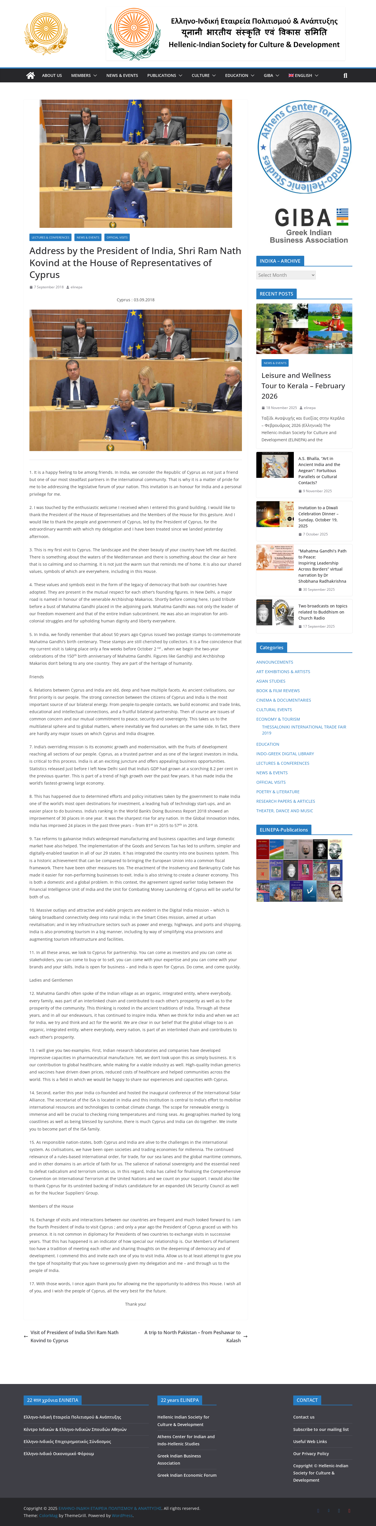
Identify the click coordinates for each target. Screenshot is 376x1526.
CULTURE (201, 75)
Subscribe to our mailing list (321, 1429)
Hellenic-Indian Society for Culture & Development (320, 1473)
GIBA (268, 75)
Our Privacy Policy (311, 1453)
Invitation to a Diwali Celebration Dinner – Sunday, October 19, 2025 (318, 517)
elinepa (76, 287)
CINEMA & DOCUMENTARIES (283, 700)
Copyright (303, 1465)
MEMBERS (81, 75)
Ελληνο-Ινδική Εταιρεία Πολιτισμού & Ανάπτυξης (72, 1417)
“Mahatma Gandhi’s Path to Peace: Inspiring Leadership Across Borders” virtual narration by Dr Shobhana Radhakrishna (322, 566)
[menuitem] (300, 75)
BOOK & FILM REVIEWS (278, 690)
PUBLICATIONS (161, 75)
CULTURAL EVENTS (274, 709)
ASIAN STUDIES (270, 681)
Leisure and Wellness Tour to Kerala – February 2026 (303, 385)
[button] (94, 75)
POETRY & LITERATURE (278, 791)
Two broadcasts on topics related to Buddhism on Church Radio (322, 612)
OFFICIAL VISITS (117, 237)
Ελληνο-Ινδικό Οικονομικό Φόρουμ (59, 1453)
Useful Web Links (310, 1441)
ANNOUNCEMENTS (274, 662)
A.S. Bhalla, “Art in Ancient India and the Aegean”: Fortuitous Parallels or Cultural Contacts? (319, 470)
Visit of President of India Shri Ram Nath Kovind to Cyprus (71, 1336)
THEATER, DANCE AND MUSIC (284, 810)
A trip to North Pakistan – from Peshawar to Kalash (196, 1336)
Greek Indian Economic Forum (187, 1475)
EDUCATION (236, 75)
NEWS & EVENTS (122, 75)
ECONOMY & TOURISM (278, 719)
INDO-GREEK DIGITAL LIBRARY (285, 753)
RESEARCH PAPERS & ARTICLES (285, 801)
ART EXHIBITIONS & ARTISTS (283, 671)
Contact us (304, 1417)
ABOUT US (52, 75)
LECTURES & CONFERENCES (50, 237)
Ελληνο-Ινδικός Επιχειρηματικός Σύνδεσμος (67, 1441)
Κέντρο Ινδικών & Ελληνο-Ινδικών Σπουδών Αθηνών (75, 1429)
